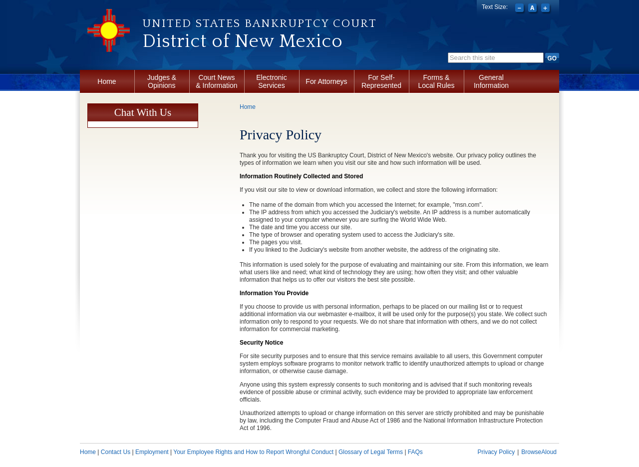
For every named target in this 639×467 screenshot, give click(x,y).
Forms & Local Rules (436, 81)
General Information (491, 81)
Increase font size (546, 8)
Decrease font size (520, 8)
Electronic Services (271, 81)
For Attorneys (326, 81)
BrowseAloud (539, 452)
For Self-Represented (381, 81)
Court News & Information (216, 81)
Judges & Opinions (161, 81)
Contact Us (115, 452)
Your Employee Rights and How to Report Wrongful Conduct (253, 452)
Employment (152, 452)
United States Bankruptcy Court (259, 23)
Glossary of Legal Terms (370, 452)
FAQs (415, 452)
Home (106, 81)
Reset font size (533, 8)
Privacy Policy (496, 452)
